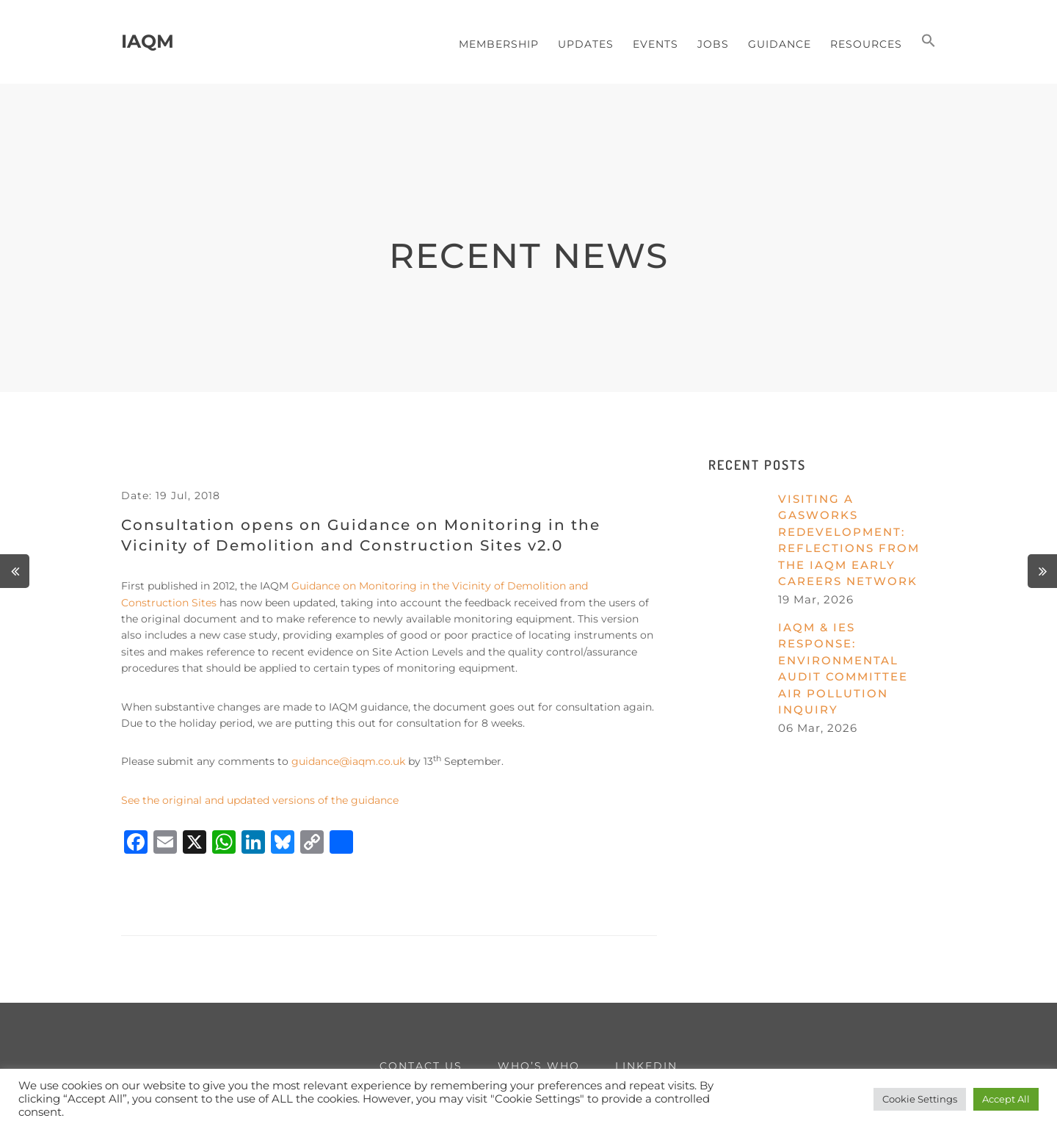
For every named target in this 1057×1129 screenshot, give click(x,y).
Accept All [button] (1006, 1099)
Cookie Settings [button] (919, 1099)
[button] (928, 42)
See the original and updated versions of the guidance (260, 800)
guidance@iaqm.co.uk (348, 761)
